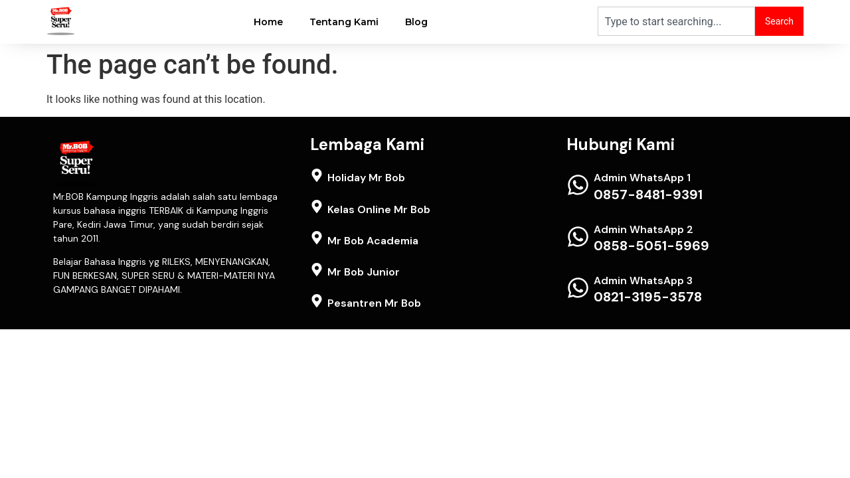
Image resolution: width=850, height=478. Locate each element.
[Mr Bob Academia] (316, 237)
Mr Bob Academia (372, 241)
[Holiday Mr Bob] (316, 175)
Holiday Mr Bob (366, 178)
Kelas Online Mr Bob (378, 209)
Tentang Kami (344, 22)
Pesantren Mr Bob (374, 303)
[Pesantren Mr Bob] (316, 300)
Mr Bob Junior (363, 272)
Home (268, 22)
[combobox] (676, 21)
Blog (416, 22)
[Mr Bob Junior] (316, 269)
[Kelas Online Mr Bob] (316, 206)
